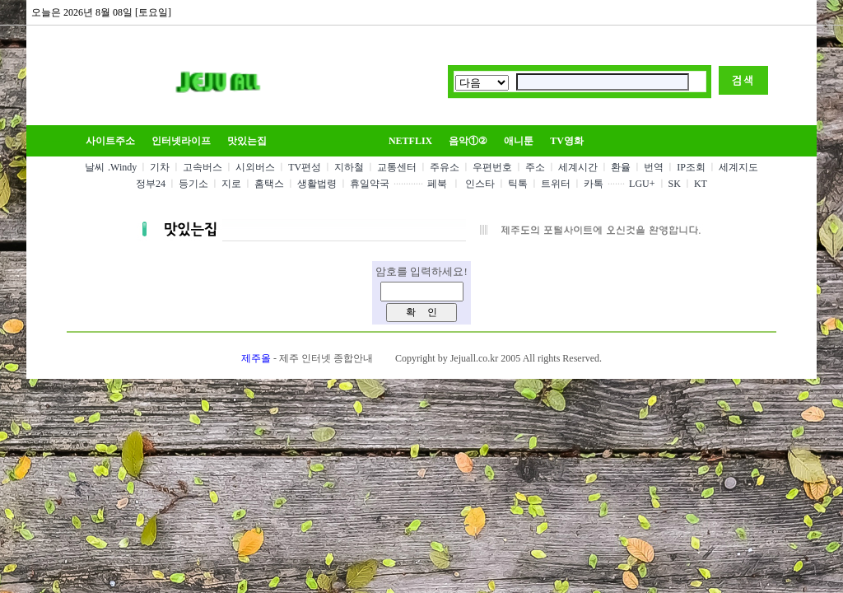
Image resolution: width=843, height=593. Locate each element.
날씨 (95, 167)
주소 (535, 167)
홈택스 (269, 183)
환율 (621, 167)
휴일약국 (369, 183)
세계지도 (738, 167)
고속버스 (202, 167)
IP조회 (691, 167)
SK (674, 183)
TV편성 (304, 167)
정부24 (150, 183)
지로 (231, 183)
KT (700, 183)
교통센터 (397, 167)
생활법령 (317, 183)
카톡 (593, 183)
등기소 (193, 183)
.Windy (122, 167)
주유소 (444, 167)
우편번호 (492, 167)
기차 (160, 167)
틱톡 (518, 183)
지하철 (349, 167)
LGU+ (641, 183)
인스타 (480, 183)
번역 (654, 167)
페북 (437, 183)
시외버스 (255, 167)
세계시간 (578, 167)
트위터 (556, 183)
